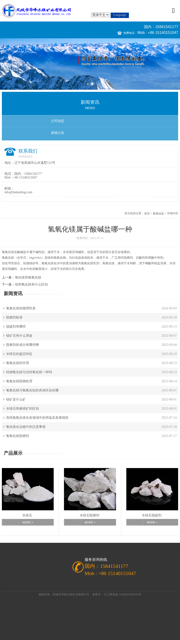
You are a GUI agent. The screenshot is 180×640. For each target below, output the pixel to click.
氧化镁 (49, 263)
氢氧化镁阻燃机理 (19, 381)
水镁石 (27, 515)
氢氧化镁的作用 (17, 363)
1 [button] (88, 84)
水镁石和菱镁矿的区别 (22, 408)
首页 (147, 213)
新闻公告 (57, 133)
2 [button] (92, 84)
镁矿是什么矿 (16, 399)
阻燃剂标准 (14, 317)
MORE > (27, 522)
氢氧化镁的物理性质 (21, 308)
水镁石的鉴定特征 (19, 354)
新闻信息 (158, 213)
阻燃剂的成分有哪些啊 (22, 345)
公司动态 (57, 121)
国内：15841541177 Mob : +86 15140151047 (157, 30)
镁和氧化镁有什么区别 (31, 284)
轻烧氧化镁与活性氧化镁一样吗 (29, 372)
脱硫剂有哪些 (16, 326)
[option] (90, 64)
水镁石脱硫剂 (151, 515)
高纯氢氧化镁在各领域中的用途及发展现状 (37, 417)
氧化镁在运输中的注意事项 (25, 427)
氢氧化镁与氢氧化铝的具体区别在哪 (32, 390)
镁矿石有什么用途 (19, 335)
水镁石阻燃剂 (89, 515)
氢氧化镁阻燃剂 (17, 436)
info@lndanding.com (18, 192)
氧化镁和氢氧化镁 (28, 277)
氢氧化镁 (8, 252)
